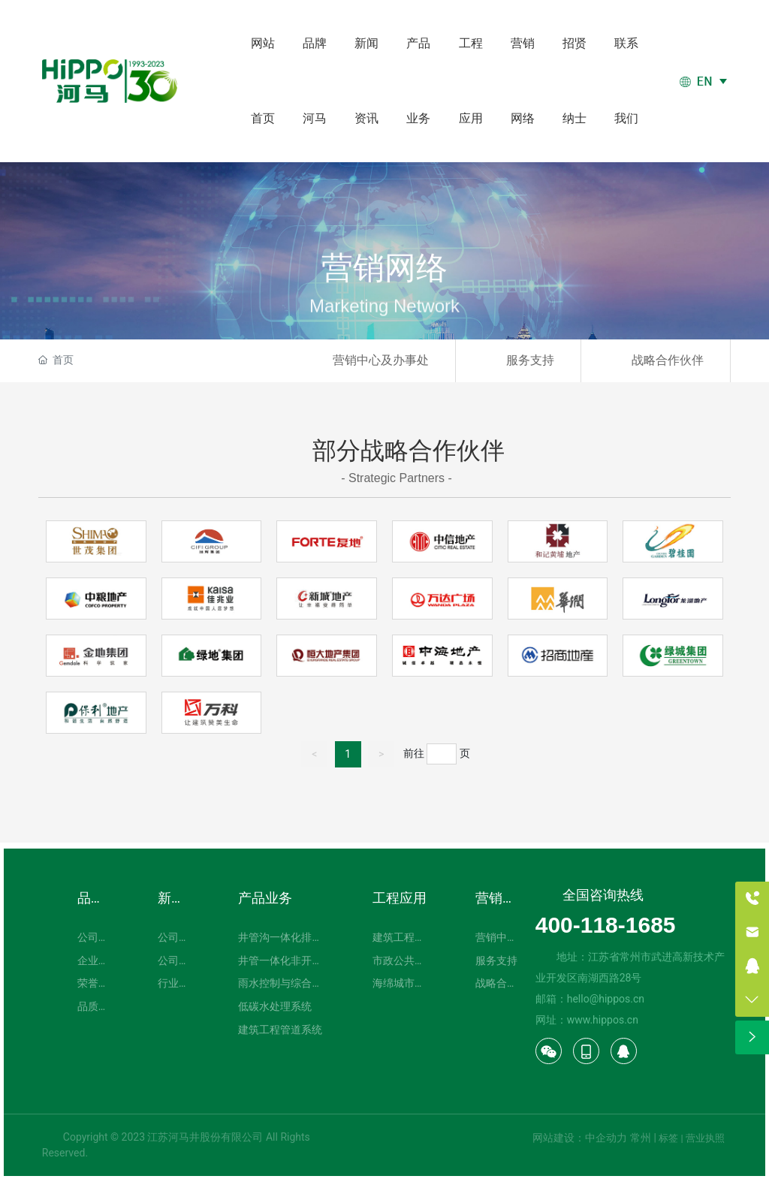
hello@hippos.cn (605, 999)
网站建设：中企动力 (579, 1138)
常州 (640, 1138)
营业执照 (705, 1138)
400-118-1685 (605, 924)
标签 (668, 1138)
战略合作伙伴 (668, 360)
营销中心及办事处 (381, 360)
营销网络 (384, 286)
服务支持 (530, 360)
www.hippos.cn (602, 1020)
